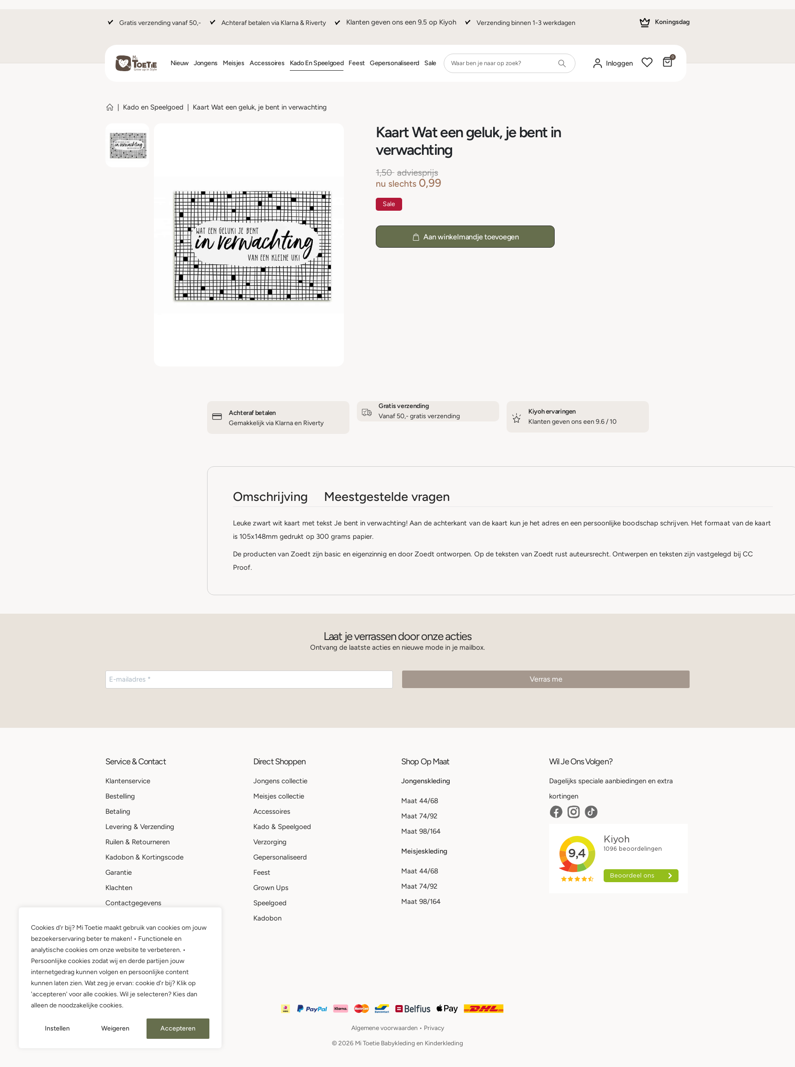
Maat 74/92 (419, 816)
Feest (357, 63)
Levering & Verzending (139, 827)
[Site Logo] (136, 63)
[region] (120, 978)
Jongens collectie (280, 781)
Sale (430, 63)
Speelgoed (270, 903)
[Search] (562, 63)
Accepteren (178, 1028)
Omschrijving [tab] (270, 496)
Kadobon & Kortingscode (144, 857)
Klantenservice (127, 781)
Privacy (434, 1027)
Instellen (57, 1028)
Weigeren (115, 1028)
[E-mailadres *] (249, 680)
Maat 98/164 (420, 831)
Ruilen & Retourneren (137, 842)
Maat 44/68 (419, 801)
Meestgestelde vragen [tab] (387, 496)
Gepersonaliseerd (394, 63)
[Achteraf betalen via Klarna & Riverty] (267, 27)
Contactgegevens (133, 903)
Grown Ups (270, 888)
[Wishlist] (647, 63)
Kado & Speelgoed (282, 827)
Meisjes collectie (278, 796)
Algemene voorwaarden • (387, 1027)
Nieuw (180, 63)
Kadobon (267, 918)
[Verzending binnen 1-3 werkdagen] (519, 27)
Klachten (118, 888)
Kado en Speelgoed (317, 63)
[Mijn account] (612, 63)
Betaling (117, 811)
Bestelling (120, 796)
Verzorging (270, 842)
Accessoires (267, 63)
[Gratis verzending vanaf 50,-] (153, 27)
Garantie (118, 872)
